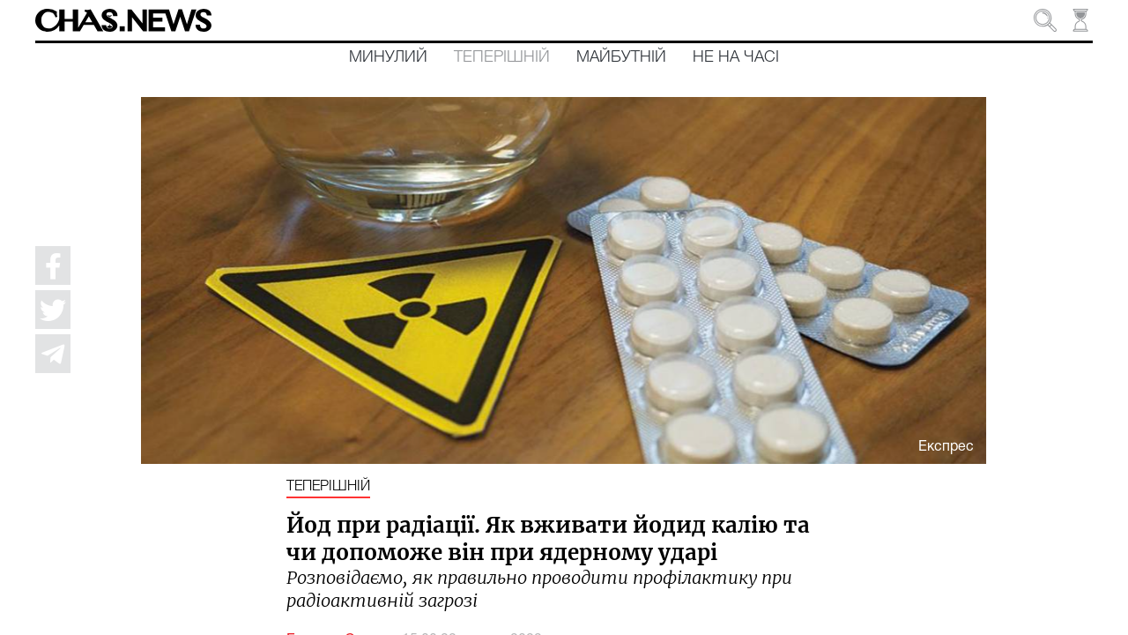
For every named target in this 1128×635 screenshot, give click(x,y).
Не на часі (736, 57)
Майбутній (621, 57)
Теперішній (502, 57)
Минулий (388, 57)
